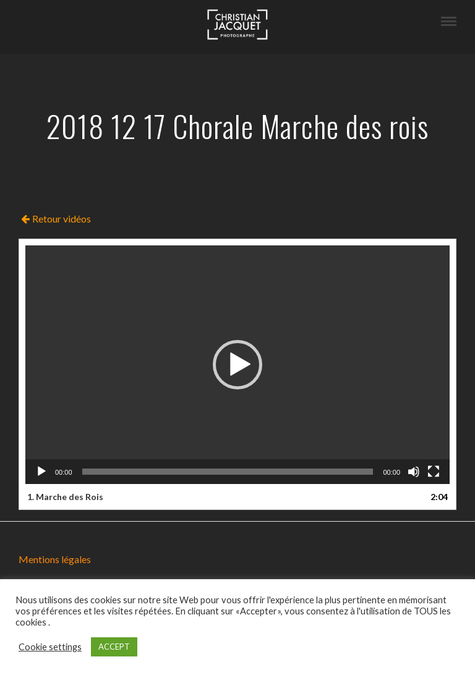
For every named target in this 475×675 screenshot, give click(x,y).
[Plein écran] (433, 471)
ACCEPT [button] (114, 647)
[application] (237, 364)
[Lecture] (41, 471)
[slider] (228, 472)
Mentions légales (55, 559)
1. (65, 496)
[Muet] (414, 471)
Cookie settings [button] (50, 647)
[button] (237, 364)
